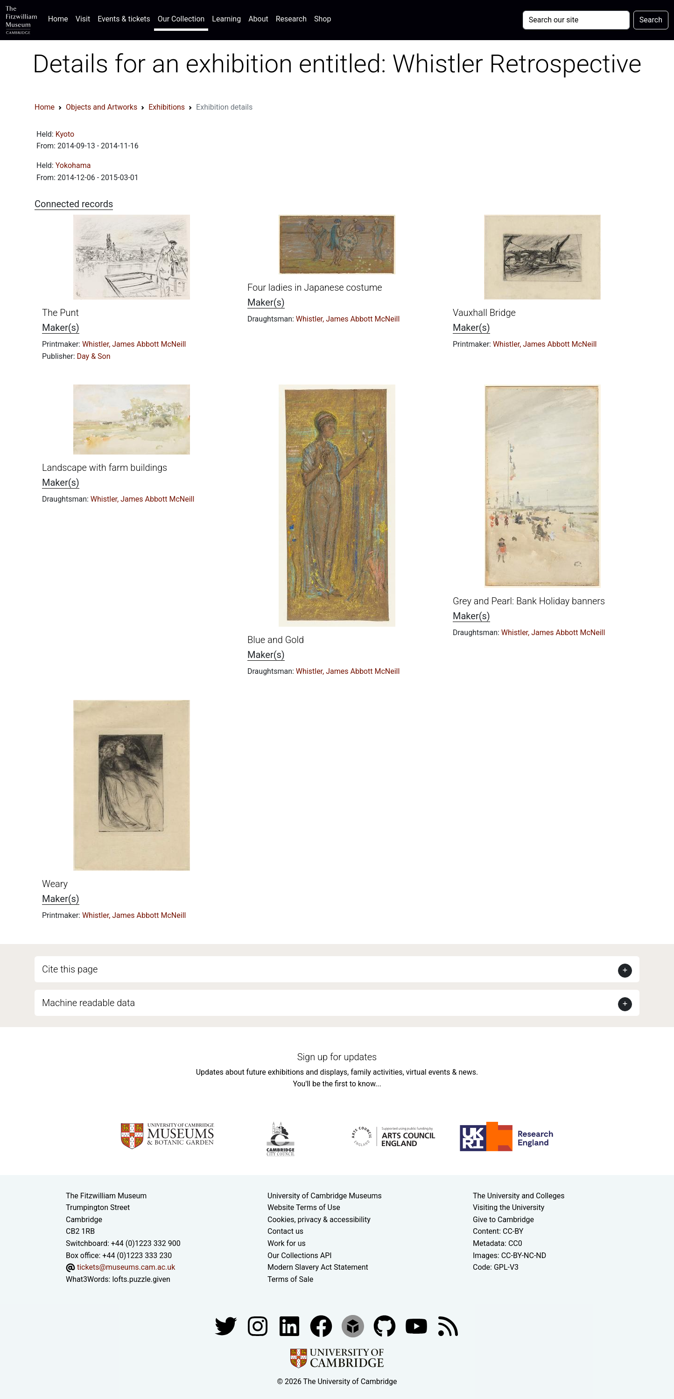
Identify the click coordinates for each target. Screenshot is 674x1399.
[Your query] (576, 20)
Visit (83, 18)
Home (60, 18)
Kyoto (65, 134)
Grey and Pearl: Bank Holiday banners (529, 601)
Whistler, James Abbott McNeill (134, 344)
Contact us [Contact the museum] (285, 1231)
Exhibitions (166, 107)
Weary (55, 883)
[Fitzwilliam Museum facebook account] (290, 1326)
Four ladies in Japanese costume (314, 287)
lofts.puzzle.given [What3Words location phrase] (141, 1279)
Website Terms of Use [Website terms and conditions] (303, 1207)
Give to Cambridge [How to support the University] (503, 1219)
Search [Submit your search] (650, 19)
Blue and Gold (275, 639)
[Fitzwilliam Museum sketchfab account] (354, 1326)
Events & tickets (124, 18)
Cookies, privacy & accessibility (319, 1219)
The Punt (60, 312)
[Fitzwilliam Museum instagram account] (258, 1326)
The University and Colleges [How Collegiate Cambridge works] (518, 1195)
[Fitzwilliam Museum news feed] (448, 1326)
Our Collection (181, 18)
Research (291, 18)
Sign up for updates (337, 1057)
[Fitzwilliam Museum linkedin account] (322, 1326)
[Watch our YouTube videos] (417, 1326)
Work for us (286, 1243)
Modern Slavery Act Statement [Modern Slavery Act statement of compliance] (317, 1267)
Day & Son (94, 356)
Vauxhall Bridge (484, 312)
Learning (226, 18)
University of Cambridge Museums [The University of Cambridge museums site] (324, 1195)
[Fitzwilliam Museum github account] (385, 1326)
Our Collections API (299, 1255)
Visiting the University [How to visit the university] (508, 1207)
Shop (322, 18)
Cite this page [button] (70, 969)
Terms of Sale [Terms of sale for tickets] (290, 1279)
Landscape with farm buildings (104, 467)
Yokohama (73, 165)
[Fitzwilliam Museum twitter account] (227, 1326)
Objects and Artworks (101, 107)
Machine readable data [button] (88, 1002)
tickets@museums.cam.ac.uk (126, 1267)
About (258, 18)
